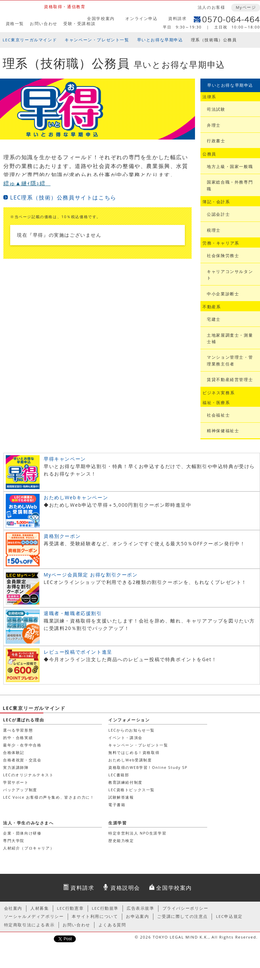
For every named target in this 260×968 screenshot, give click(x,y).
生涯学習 (117, 823)
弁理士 (214, 125)
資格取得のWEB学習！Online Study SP (148, 767)
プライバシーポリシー (185, 908)
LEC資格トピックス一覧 (131, 789)
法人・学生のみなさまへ (28, 823)
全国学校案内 (101, 18)
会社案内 (13, 908)
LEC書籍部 (118, 774)
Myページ (246, 7)
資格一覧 (15, 23)
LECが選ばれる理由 (23, 720)
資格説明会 (125, 887)
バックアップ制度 (20, 789)
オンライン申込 (141, 18)
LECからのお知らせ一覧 (131, 730)
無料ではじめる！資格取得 (133, 752)
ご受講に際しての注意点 (182, 916)
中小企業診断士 (223, 294)
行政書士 (216, 141)
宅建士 (214, 319)
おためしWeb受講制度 (130, 759)
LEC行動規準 (105, 908)
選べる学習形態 (18, 730)
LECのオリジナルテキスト (28, 774)
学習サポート (16, 782)
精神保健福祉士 (223, 431)
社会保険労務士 (223, 255)
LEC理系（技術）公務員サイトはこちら (63, 197)
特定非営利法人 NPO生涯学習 (137, 833)
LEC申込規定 (229, 916)
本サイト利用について (95, 916)
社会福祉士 (218, 415)
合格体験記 (13, 752)
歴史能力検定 (121, 840)
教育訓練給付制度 (125, 782)
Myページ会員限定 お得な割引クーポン (91, 574)
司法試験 (216, 109)
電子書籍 (116, 804)
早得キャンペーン (65, 459)
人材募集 (39, 908)
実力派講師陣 (16, 767)
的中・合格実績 (18, 737)
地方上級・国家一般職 (230, 166)
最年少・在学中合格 (22, 745)
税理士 (214, 230)
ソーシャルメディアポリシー (34, 916)
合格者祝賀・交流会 (22, 759)
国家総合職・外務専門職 (230, 185)
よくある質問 (112, 924)
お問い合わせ (44, 23)
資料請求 (177, 18)
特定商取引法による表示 (29, 924)
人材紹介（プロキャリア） (28, 847)
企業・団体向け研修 (22, 833)
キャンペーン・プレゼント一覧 (97, 39)
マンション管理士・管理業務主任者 (230, 360)
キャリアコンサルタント (230, 275)
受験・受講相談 (79, 23)
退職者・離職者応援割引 (73, 613)
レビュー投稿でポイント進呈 (78, 652)
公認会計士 (218, 214)
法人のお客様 (211, 7)
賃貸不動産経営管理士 (230, 379)
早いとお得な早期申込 (160, 39)
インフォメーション (129, 720)
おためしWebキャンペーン (76, 497)
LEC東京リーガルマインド (30, 39)
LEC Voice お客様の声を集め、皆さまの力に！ (48, 797)
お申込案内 (137, 916)
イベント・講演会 (125, 737)
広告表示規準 (140, 908)
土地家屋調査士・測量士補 (230, 338)
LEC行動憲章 (70, 908)
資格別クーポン (62, 536)
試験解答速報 (121, 797)
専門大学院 (13, 840)
